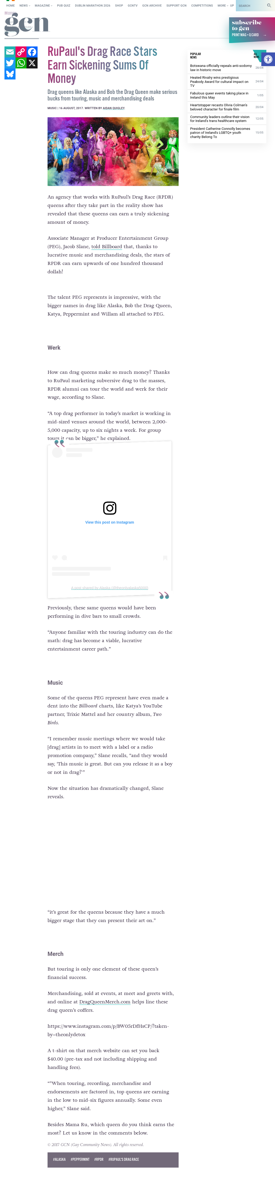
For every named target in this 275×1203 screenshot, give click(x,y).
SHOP (119, 5)
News (23, 5)
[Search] (269, 5)
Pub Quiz (63, 5)
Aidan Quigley (113, 108)
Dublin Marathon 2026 (93, 5)
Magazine (42, 5)
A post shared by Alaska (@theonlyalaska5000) (109, 588)
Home (10, 5)
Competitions (202, 5)
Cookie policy (36, 1194)
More (222, 5)
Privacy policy (69, 1194)
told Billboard (106, 246)
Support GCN (177, 5)
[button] (268, 59)
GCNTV (133, 5)
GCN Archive (152, 5)
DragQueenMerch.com (105, 1001)
